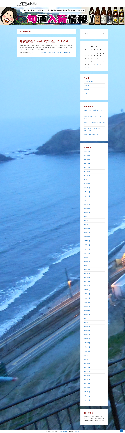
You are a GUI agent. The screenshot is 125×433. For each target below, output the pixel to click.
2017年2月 (87, 253)
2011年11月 (87, 359)
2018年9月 (87, 229)
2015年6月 (87, 269)
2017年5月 (87, 249)
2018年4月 (87, 237)
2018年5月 (87, 233)
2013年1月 (87, 314)
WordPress (76, 431)
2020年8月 (87, 184)
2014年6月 (87, 294)
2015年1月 (87, 286)
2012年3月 (87, 347)
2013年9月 (87, 306)
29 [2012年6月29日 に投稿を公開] (97, 64)
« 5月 (85, 67)
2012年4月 (87, 343)
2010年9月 (87, 400)
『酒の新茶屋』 (27, 3)
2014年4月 (87, 302)
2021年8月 (87, 155)
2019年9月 (87, 204)
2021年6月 (87, 159)
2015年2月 (87, 282)
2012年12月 (87, 318)
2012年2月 (87, 351)
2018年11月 (87, 220)
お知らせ (86, 85)
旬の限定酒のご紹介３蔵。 (91, 135)
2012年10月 (87, 322)
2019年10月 (87, 200)
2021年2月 (87, 171)
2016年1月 (87, 261)
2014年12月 (87, 290)
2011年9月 (87, 363)
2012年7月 (87, 331)
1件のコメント (68, 53)
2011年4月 (87, 384)
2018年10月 (87, 224)
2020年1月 (87, 196)
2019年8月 (87, 208)
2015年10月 (87, 265)
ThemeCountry (63, 431)
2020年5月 (87, 188)
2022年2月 (87, 151)
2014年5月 (87, 298)
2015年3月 (87, 278)
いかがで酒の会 (42, 53)
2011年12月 (87, 355)
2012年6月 (87, 335)
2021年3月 (87, 167)
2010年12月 (87, 396)
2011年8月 (87, 367)
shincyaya (33, 53)
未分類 (86, 94)
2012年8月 (87, 326)
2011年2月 (87, 388)
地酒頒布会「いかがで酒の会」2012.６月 (44, 41)
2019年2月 (87, 212)
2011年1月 (87, 392)
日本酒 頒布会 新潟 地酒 (55, 53)
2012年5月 (87, 339)
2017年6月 (87, 245)
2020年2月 (87, 192)
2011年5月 (87, 380)
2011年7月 (87, 371)
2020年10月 (87, 180)
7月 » (89, 67)
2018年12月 (87, 216)
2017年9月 (87, 241)
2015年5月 (87, 273)
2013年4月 (87, 310)
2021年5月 (87, 163)
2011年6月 (87, 375)
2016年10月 (87, 257)
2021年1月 (87, 175)
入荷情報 (86, 89)
